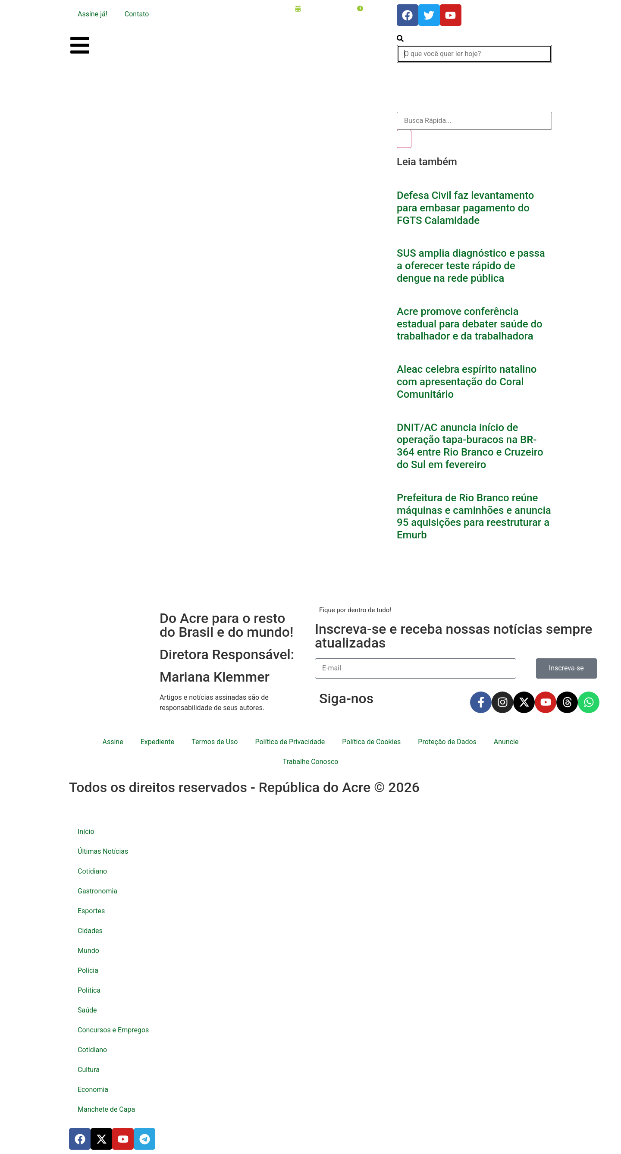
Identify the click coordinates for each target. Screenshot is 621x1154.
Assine (113, 742)
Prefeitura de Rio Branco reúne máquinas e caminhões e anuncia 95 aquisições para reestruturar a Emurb (474, 516)
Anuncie (506, 742)
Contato (137, 14)
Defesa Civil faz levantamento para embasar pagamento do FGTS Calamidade (465, 207)
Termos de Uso (214, 742)
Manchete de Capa (106, 1109)
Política (89, 990)
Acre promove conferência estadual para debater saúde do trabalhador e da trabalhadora (470, 324)
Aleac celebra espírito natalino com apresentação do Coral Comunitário (466, 381)
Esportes (91, 911)
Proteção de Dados (447, 742)
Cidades (90, 931)
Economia (93, 1089)
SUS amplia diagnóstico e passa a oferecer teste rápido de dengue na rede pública (471, 265)
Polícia (88, 970)
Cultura (89, 1070)
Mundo (88, 950)
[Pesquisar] (404, 139)
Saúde (87, 1010)
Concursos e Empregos (113, 1030)
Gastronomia (97, 891)
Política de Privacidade (290, 742)
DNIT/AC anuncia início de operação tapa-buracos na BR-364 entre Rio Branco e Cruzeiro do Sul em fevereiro (470, 446)
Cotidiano (92, 871)
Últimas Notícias (103, 851)
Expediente (157, 742)
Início (86, 831)
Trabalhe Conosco (311, 762)
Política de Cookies (371, 742)
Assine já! (92, 14)
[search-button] (400, 39)
